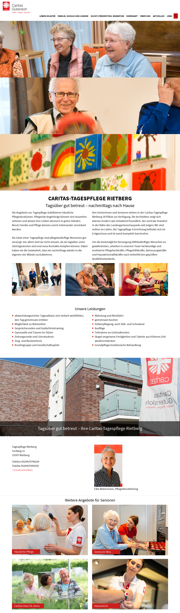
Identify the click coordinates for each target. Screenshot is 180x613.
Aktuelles (158, 16)
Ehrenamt (132, 16)
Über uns (145, 16)
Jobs (169, 16)
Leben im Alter (47, 16)
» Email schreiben (22, 470)
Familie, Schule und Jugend (73, 16)
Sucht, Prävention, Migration (107, 16)
